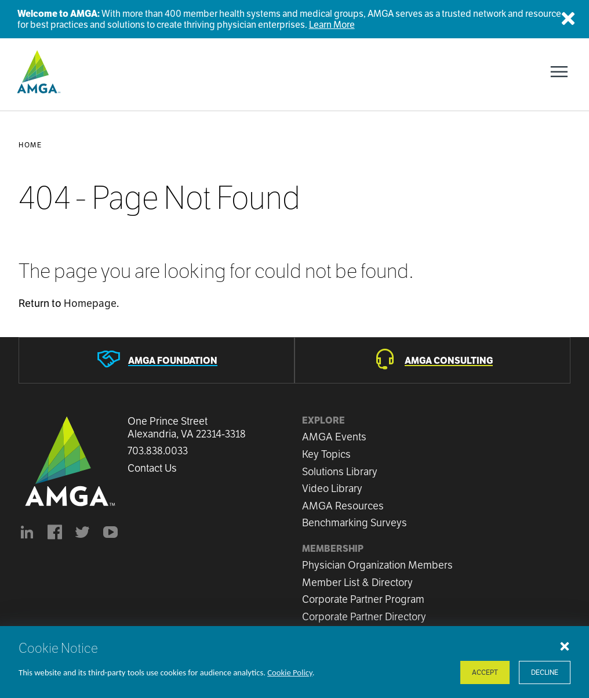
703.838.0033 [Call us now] (158, 450)
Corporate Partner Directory (364, 616)
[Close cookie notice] (564, 646)
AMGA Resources (343, 505)
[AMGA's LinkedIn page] (27, 534)
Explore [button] (323, 420)
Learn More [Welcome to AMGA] (332, 25)
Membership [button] (332, 548)
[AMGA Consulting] (432, 360)
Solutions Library (339, 471)
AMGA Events (334, 436)
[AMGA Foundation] (156, 360)
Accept (485, 672)
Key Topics (326, 454)
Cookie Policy (289, 672)
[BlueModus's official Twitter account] (82, 534)
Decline (544, 672)
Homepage (90, 303)
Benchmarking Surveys (354, 522)
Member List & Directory (357, 582)
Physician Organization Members (377, 565)
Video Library (332, 488)
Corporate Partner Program (363, 599)
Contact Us (152, 468)
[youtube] (110, 534)
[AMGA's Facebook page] (54, 534)
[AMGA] (37, 72)
